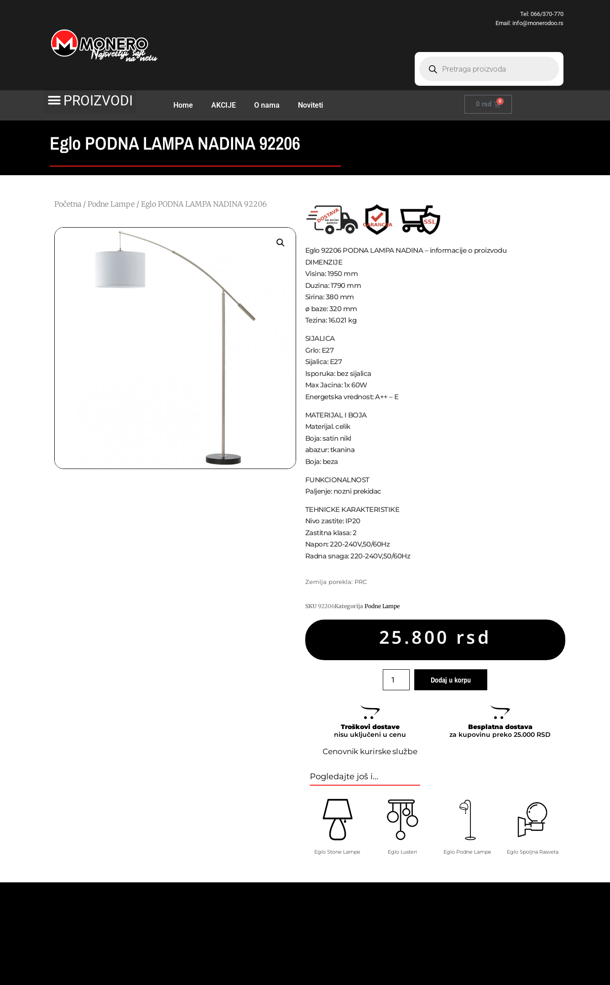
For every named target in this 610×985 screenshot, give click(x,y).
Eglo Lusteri (402, 852)
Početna (67, 203)
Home (183, 105)
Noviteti (310, 105)
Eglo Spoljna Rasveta (532, 852)
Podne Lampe (111, 203)
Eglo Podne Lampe (467, 852)
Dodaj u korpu (451, 680)
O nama (267, 105)
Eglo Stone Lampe (337, 852)
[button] (90, 100)
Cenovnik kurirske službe (370, 751)
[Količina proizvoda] (396, 679)
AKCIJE (223, 105)
